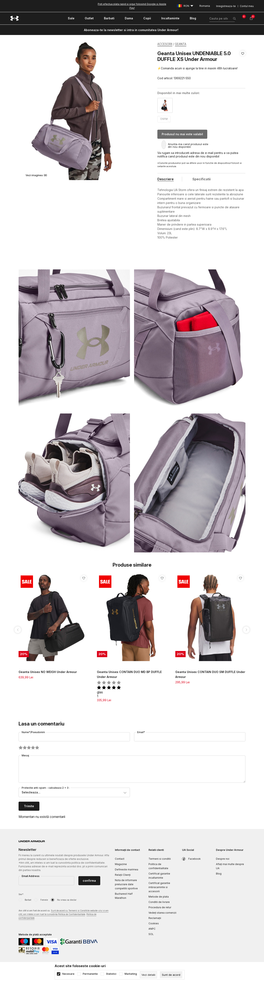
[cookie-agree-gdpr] (171, 974)
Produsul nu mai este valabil (182, 134)
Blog (219, 873)
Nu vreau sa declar (67, 900)
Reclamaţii (154, 918)
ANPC (152, 928)
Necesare (68, 974)
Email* (141, 732)
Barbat (28, 900)
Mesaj (25, 755)
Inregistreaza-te (226, 6)
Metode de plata (158, 896)
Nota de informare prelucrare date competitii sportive (126, 884)
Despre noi (222, 858)
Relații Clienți (123, 874)
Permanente (90, 974)
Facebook (194, 858)
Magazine (121, 864)
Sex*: (21, 894)
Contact (119, 858)
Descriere (165, 179)
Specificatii (201, 179)
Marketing (131, 974)
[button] (242, 66)
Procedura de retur (159, 907)
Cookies (153, 923)
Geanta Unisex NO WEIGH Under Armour (48, 672)
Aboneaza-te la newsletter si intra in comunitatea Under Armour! (131, 30)
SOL (151, 934)
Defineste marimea (126, 869)
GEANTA (180, 44)
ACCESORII (164, 44)
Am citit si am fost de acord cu (63, 914)
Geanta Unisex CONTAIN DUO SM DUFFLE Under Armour (210, 674)
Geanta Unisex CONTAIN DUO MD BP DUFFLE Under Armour (129, 674)
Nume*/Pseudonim (33, 732)
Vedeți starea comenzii (162, 912)
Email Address (30, 876)
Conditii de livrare (159, 902)
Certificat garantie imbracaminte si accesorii (159, 887)
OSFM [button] (164, 118)
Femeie (44, 900)
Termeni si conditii (159, 858)
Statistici (111, 974)
